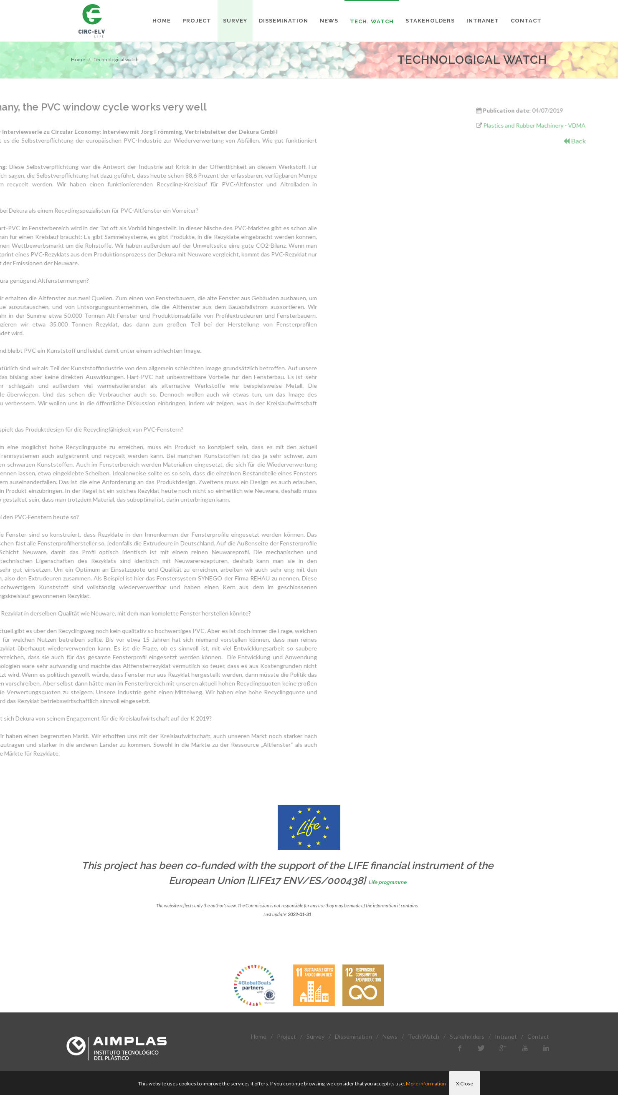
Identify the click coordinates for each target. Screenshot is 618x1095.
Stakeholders (467, 1036)
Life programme (387, 882)
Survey (315, 1036)
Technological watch (116, 59)
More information (426, 1083)
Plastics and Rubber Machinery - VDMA (563, 125)
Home (78, 59)
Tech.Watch (423, 1036)
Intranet (506, 1036)
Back (603, 141)
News (390, 1036)
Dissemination (353, 1036)
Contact (538, 1036)
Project (286, 1036)
